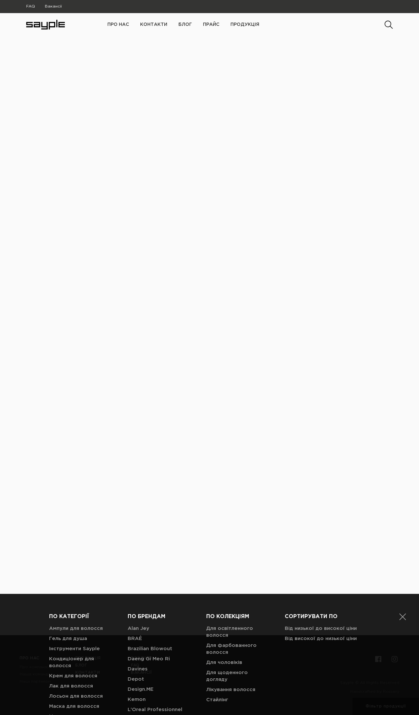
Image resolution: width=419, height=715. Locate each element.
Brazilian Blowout (150, 581)
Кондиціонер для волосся (71, 595)
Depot (136, 612)
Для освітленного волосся (229, 564)
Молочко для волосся (78, 649)
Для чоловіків (224, 595)
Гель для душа (68, 571)
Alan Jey (138, 561)
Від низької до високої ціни (321, 561)
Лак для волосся (71, 619)
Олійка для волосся (75, 670)
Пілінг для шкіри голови (80, 707)
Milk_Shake (141, 663)
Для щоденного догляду (227, 608)
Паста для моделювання (67, 693)
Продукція (244, 25)
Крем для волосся (73, 609)
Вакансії (53, 6)
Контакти (153, 25)
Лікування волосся (230, 622)
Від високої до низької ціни (321, 571)
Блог (185, 25)
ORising (137, 683)
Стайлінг (217, 633)
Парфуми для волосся (78, 680)
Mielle (135, 653)
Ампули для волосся (76, 561)
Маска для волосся (74, 639)
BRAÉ (135, 571)
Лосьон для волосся (76, 629)
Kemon (137, 632)
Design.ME (141, 622)
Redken (137, 693)
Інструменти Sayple (74, 581)
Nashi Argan (143, 673)
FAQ (30, 6)
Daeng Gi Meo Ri (149, 592)
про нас (118, 25)
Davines (138, 602)
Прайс (211, 25)
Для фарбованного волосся (231, 581)
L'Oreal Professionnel (155, 642)
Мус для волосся (71, 659)
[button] (402, 549)
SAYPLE (137, 703)
